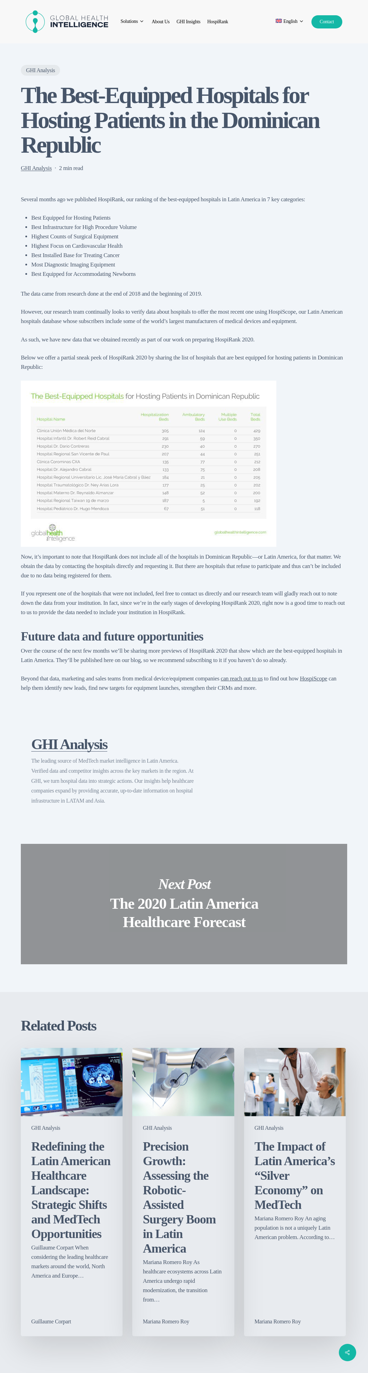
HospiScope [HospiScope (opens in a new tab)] (313, 678)
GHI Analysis (40, 70)
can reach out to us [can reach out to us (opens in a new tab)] (242, 678)
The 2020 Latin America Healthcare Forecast (184, 904)
